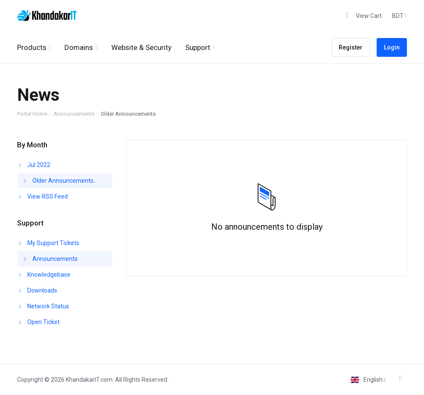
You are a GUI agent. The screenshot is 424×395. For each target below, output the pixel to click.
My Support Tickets (48, 243)
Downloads (37, 290)
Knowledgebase (43, 274)
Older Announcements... (60, 180)
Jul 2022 (33, 164)
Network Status (43, 306)
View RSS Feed (42, 196)
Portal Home (32, 114)
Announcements (74, 114)
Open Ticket (38, 322)
